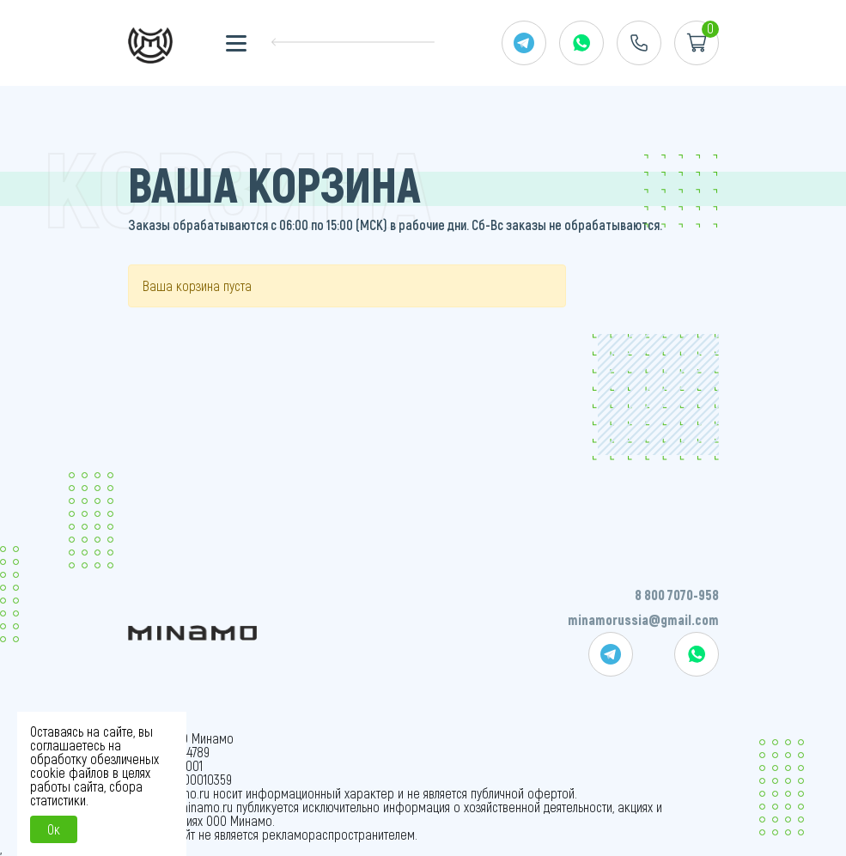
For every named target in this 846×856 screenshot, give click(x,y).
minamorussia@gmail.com (643, 619)
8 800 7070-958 (677, 594)
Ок (53, 829)
